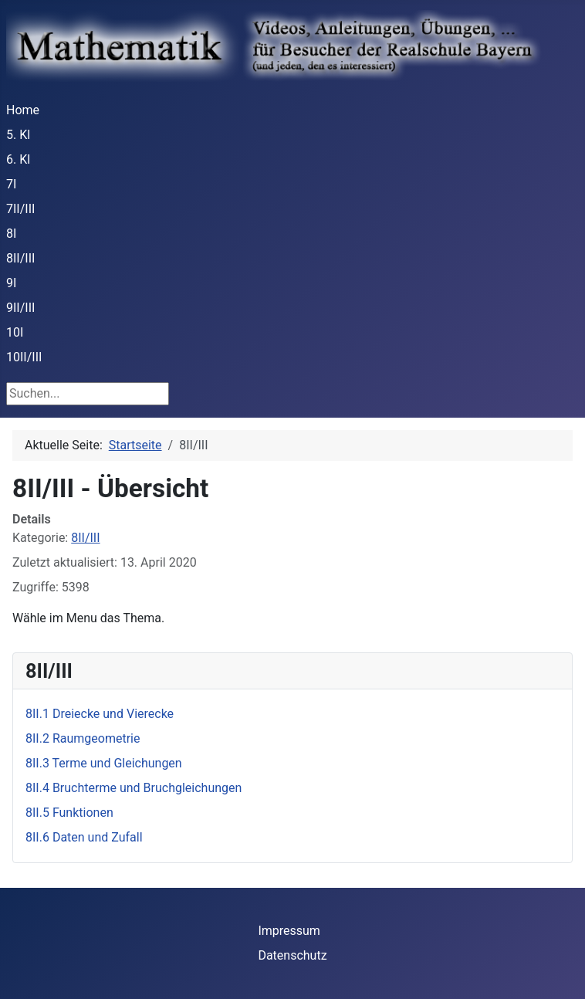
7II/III (20, 208)
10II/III (24, 357)
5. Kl (18, 134)
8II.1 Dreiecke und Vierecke (99, 713)
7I (11, 184)
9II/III (20, 307)
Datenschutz (292, 955)
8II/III (20, 258)
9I (11, 283)
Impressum (289, 930)
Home (22, 110)
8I (11, 233)
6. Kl (18, 159)
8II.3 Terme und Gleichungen (103, 763)
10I (14, 332)
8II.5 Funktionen (69, 812)
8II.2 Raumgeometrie (82, 738)
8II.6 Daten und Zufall (84, 837)
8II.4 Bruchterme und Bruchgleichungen (133, 788)
